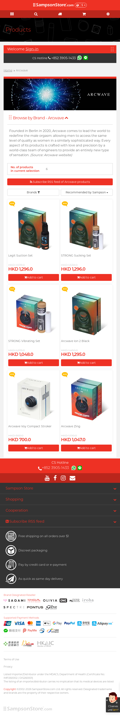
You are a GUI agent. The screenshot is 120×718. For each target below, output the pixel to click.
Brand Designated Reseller (20, 595)
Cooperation (17, 510)
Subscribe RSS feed (25, 521)
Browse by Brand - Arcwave (40, 117)
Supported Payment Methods (21, 618)
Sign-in (32, 49)
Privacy (8, 666)
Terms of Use (11, 659)
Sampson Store (19, 488)
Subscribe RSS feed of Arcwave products (60, 182)
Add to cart (33, 277)
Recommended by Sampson (87, 192)
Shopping (14, 499)
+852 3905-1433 (62, 58)
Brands (33, 192)
